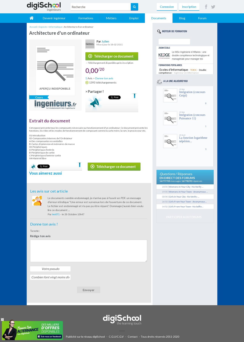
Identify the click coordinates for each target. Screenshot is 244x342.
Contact (133, 336)
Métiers (111, 18)
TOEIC (193, 69)
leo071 (56, 214)
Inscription (189, 6)
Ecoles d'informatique (173, 69)
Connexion (167, 6)
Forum (202, 18)
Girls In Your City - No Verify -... (184, 196)
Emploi (133, 18)
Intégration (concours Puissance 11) (192, 116)
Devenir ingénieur (54, 18)
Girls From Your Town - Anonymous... (188, 201)
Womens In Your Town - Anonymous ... (188, 191)
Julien (105, 41)
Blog (182, 18)
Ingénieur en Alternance (186, 72)
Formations (85, 18)
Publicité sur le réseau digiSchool (85, 336)
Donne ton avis (104, 78)
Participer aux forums (183, 217)
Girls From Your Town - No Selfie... (186, 206)
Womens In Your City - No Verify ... (186, 186)
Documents (158, 18)
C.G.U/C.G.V (116, 336)
